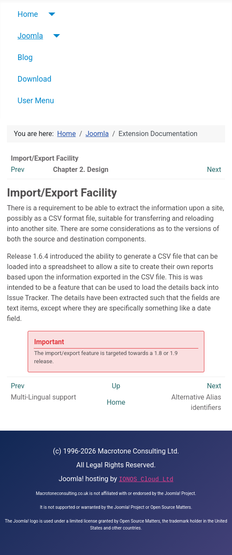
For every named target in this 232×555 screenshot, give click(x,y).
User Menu (36, 100)
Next (214, 169)
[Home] (49, 14)
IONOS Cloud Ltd (146, 479)
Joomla (30, 36)
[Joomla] (55, 36)
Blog (25, 57)
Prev (18, 169)
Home (28, 14)
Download (34, 79)
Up (116, 386)
